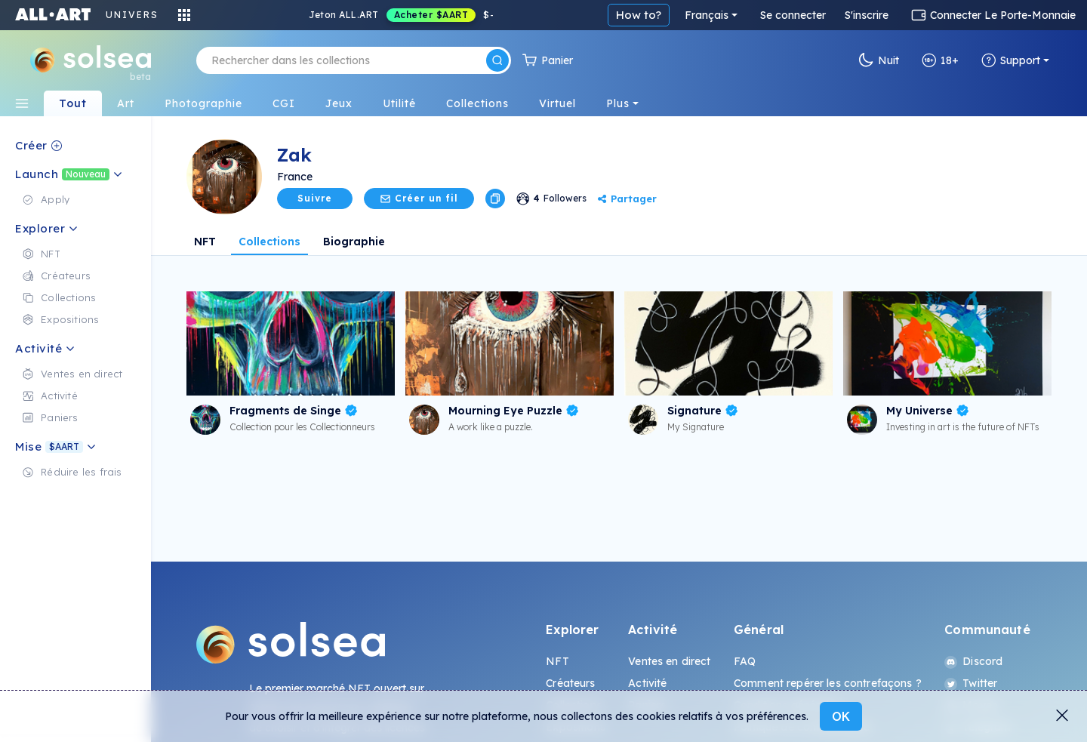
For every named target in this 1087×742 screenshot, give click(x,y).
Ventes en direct (669, 661)
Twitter (970, 683)
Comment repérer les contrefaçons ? (828, 683)
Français (706, 15)
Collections (269, 241)
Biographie (354, 241)
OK (841, 716)
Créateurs (570, 683)
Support (1010, 60)
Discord (973, 661)
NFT (205, 241)
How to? (638, 15)
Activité (647, 683)
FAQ (745, 661)
